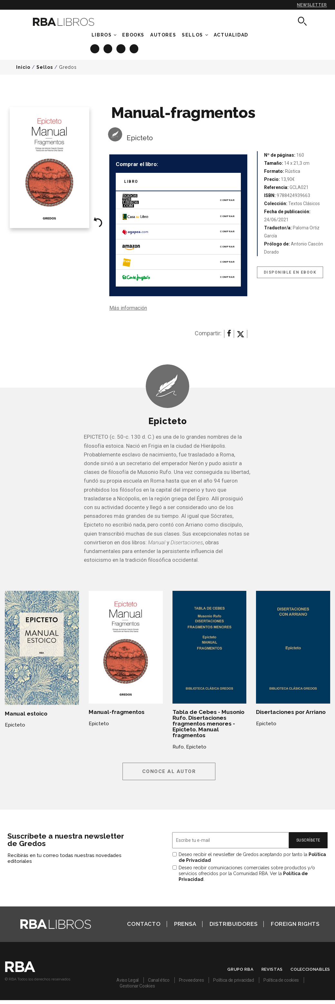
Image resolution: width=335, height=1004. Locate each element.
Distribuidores (234, 924)
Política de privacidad (233, 980)
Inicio (23, 67)
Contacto (144, 924)
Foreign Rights (295, 924)
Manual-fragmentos (116, 712)
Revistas (272, 969)
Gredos (68, 67)
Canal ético (159, 980)
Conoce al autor (169, 771)
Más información (128, 308)
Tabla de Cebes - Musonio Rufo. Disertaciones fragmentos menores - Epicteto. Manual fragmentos (208, 723)
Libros (102, 34)
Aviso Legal (127, 980)
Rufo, (178, 747)
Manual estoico (26, 713)
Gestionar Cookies (137, 985)
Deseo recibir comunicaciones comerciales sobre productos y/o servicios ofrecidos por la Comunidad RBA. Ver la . (247, 873)
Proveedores (191, 980)
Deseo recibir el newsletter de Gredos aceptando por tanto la (252, 857)
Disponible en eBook (290, 272)
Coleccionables (310, 969)
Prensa (185, 924)
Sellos (192, 34)
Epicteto (140, 138)
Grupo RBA (240, 969)
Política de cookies (281, 980)
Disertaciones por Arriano (291, 712)
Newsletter (312, 5)
